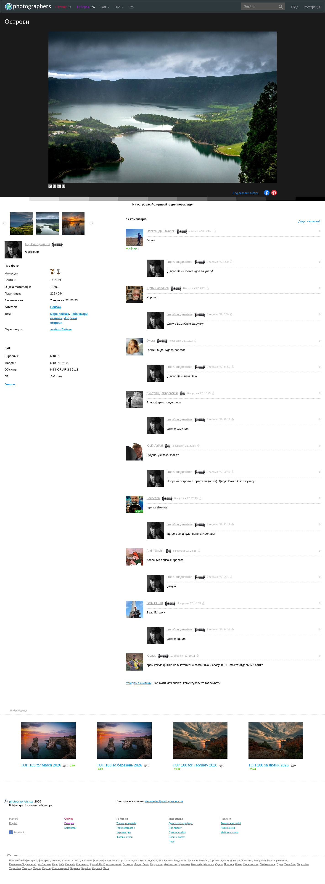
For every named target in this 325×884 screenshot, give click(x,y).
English (13, 823)
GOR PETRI (155, 603)
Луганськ (128, 864)
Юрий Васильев (158, 288)
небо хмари (79, 314)
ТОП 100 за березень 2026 (119, 765)
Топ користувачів (126, 823)
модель (56, 860)
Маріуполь (156, 864)
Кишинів (70, 864)
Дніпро (225, 860)
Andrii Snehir (155, 550)
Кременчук (82, 864)
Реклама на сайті (231, 823)
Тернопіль (303, 864)
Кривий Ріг (96, 864)
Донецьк (235, 860)
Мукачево (184, 864)
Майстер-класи (229, 832)
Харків (37, 868)
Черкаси (75, 868)
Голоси (10, 384)
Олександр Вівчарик (160, 231)
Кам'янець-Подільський (22, 864)
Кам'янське (44, 864)
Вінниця (203, 860)
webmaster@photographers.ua (164, 801)
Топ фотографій (125, 827)
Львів (146, 864)
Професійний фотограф (23, 860)
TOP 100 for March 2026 (41, 765)
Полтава (229, 864)
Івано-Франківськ (277, 860)
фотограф (44, 860)
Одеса (218, 864)
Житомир (246, 860)
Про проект (175, 827)
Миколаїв (196, 864)
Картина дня (123, 832)
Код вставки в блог (246, 193)
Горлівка (214, 860)
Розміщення (228, 827)
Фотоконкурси (124, 837)
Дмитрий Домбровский (162, 393)
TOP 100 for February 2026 (195, 765)
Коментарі (70, 827)
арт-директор (115, 860)
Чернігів (85, 868)
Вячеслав (153, 498)
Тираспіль (15, 868)
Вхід (294, 7)
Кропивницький (112, 864)
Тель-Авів (290, 864)
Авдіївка (152, 860)
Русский (13, 818)
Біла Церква (166, 860)
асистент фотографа (94, 860)
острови (56, 318)
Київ (61, 864)
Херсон (46, 868)
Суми (280, 864)
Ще (119, 7)
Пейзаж (55, 307)
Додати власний (309, 221)
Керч (55, 864)
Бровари (193, 860)
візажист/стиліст (70, 860)
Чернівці (97, 868)
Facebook (16, 832)
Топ (104, 7)
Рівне (238, 864)
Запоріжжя (260, 860)
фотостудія (130, 860)
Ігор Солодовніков (37, 244)
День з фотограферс (181, 823)
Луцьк (137, 864)
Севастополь (250, 864)
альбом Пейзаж (61, 329)
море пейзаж (59, 314)
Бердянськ (180, 860)
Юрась (151, 655)
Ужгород (27, 868)
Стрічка (63, 7)
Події (171, 841)
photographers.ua (21, 801)
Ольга (151, 340)
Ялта (106, 868)
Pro (131, 7)
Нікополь (208, 864)
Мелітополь (170, 864)
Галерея (86, 7)
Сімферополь (267, 864)
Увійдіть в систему (138, 683)
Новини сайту (177, 837)
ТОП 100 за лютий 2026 (268, 765)
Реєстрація (312, 7)
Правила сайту (177, 832)
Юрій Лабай (155, 445)
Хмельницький (60, 868)
